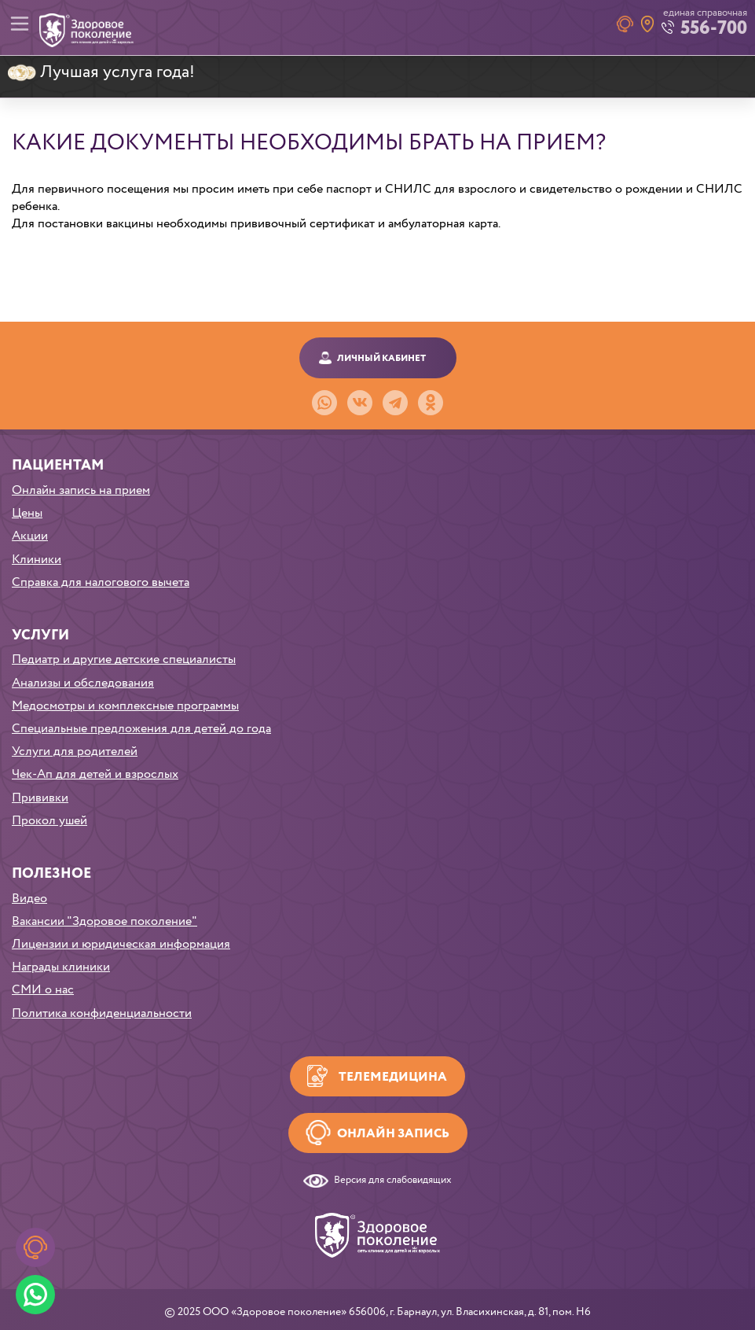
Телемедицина (393, 1077)
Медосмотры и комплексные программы (125, 705)
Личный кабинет (381, 358)
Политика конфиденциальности (102, 1013)
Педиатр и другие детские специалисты (124, 659)
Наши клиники (647, 24)
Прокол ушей (49, 820)
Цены (27, 513)
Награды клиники (61, 967)
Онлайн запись (393, 1134)
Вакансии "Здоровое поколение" (104, 921)
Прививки (40, 797)
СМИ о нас (43, 989)
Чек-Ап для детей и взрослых (95, 774)
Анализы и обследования (83, 683)
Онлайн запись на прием (81, 490)
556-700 (713, 28)
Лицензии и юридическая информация (121, 944)
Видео (29, 898)
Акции (30, 536)
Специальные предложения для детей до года (141, 728)
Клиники (36, 559)
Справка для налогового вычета (100, 582)
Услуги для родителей (74, 751)
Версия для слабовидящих (393, 1181)
